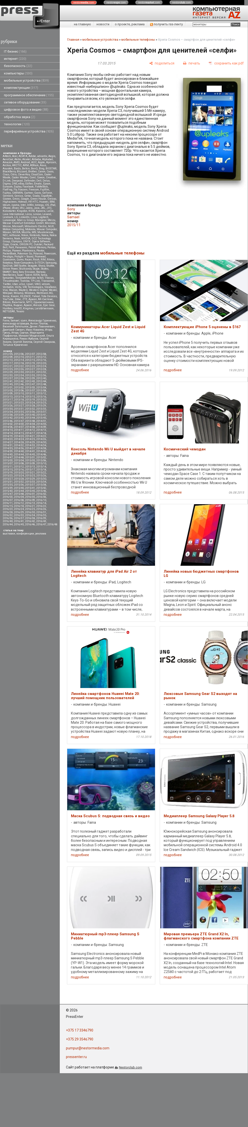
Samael (15, 320)
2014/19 (8, 436)
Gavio (37, 192)
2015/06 (41, 460)
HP (29, 201)
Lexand (46, 214)
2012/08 (41, 354)
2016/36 (8, 518)
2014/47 (8, 457)
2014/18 (41, 433)
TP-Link (35, 280)
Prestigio (8, 256)
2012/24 (41, 366)
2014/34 (41, 445)
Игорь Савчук (20, 332)
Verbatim (8, 287)
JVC (49, 208)
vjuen (24, 320)
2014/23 (8, 439)
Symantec (8, 278)
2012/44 (41, 381)
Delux (46, 180)
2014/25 (30, 439)
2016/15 (8, 506)
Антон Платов (39, 323)
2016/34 (30, 515)
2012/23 (30, 366)
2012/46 (19, 384)
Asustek (8, 168)
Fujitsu (7, 192)
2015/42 (41, 488)
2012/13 (8, 360)
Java (36, 208)
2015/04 (19, 460)
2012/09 (8, 357)
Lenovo (37, 214)
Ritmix (50, 259)
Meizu (51, 220)
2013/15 (30, 396)
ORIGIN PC (25, 244)
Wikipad (7, 293)
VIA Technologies (33, 287)
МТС (29, 302)
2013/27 (19, 405)
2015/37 (30, 484)
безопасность (18, 66)
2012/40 (41, 378)
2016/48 (52, 524)
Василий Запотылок (16, 326)
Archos (7, 165)
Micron (7, 226)
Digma (7, 183)
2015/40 (19, 488)
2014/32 (19, 445)
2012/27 (30, 369)
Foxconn (23, 189)
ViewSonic (50, 287)
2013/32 (30, 408)
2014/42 (41, 451)
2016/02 (41, 494)
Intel (23, 205)
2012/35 (30, 375)
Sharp (41, 265)
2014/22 (41, 436)
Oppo (6, 244)
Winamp (18, 293)
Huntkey (7, 308)
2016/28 (8, 512)
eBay (21, 183)
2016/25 (30, 509)
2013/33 (41, 408)
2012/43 (30, 381)
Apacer (28, 305)
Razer (28, 259)
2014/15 (19, 433)
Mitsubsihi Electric (36, 226)
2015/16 (19, 469)
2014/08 (30, 427)
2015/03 (8, 460)
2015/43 (8, 491)
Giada (36, 195)
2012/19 (30, 363)
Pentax (51, 247)
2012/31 (30, 372)
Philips (7, 250)
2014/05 (41, 424)
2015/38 (41, 484)
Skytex (44, 268)
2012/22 (19, 366)
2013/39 (19, 414)
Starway (40, 272)
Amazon (7, 162)
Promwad (40, 256)
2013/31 (19, 408)
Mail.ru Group (25, 220)
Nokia (44, 235)
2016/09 (30, 500)
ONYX (27, 241)
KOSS (32, 211)
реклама (40, 533)
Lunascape (9, 220)
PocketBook (9, 253)
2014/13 (41, 430)
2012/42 (19, 381)
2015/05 (30, 460)
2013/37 (41, 411)
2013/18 (19, 399)
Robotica (8, 262)
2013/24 (30, 402)
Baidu (17, 168)
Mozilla (26, 232)
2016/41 (19, 521)
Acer (14, 156)
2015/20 (19, 472)
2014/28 (19, 442)
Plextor (40, 250)
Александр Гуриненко (42, 320)
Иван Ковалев (35, 329)
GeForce (47, 192)
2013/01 (8, 387)
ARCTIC (17, 165)
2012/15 (30, 360)
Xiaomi (15, 296)
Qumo (20, 259)
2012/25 (8, 369)
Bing (41, 168)
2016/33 (19, 515)
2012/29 (8, 372)
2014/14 (8, 433)
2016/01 (30, 494)
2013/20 (41, 399)
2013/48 (30, 421)
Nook (17, 238)
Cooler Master (20, 177)
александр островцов (16, 323)
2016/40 (8, 521)
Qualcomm (9, 259)
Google (25, 198)
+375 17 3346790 (79, 1030)
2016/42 (30, 521)
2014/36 (19, 448)
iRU (22, 208)
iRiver (15, 208)
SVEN (36, 275)
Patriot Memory (37, 247)
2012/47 (30, 384)
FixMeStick (41, 186)
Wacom (13, 290)
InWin (30, 205)
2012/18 (19, 363)
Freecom (34, 189)
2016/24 (19, 509)
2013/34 (8, 411)
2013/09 (8, 393)
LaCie (50, 211)
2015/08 (19, 463)
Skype (36, 268)
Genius (18, 195)
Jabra (29, 208)
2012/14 (19, 360)
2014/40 (19, 451)
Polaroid (38, 253)
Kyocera (40, 211)
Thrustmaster (11, 280)
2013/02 (19, 387)
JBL (43, 208)
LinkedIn (24, 217)
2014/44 (19, 454)
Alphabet (47, 159)
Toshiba (25, 280)
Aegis (51, 156)
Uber (15, 284)
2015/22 (41, 472)
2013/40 (30, 414)
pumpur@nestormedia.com (87, 1048)
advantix (42, 156)
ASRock (34, 165)
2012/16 (41, 360)
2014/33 (30, 445)
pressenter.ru (76, 1057)
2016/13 (30, 503)
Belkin (26, 168)
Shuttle (50, 265)
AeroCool (8, 159)
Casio (50, 171)
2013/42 (8, 417)
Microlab (50, 223)
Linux (34, 217)
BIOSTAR (51, 168)
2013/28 (30, 405)
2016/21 (30, 506)
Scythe (23, 265)
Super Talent (24, 275)
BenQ (34, 168)
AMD (17, 162)
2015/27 (8, 478)
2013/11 (30, 393)
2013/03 (30, 387)
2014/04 (30, 424)
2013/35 (19, 411)
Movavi (7, 232)
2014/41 (30, 451)
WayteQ (23, 290)
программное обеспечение (29, 95)
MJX (51, 226)
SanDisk (8, 265)
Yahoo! (36, 296)
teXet (40, 278)
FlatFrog (7, 189)
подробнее (80, 370)
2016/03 (8, 497)
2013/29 (41, 405)
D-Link (7, 180)
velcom (46, 284)
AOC (34, 162)
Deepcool (17, 180)
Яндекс (18, 305)
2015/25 (30, 475)
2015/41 (30, 488)
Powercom (50, 253)
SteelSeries (9, 275)
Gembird (8, 195)
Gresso (51, 198)
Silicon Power (10, 268)
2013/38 (8, 414)
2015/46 (41, 491)
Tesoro (20, 311)
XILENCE (25, 296)
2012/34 (19, 375)
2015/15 (8, 469)
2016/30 (30, 512)
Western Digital (38, 290)
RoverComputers (23, 262)
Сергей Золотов (22, 342)
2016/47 (41, 524)
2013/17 (8, 399)
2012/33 (8, 375)
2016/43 (41, 521)
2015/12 (19, 466)
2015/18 (41, 469)
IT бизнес (15, 51)
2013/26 (8, 405)
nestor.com (83, 2)
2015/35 (8, 484)
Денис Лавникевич (42, 326)
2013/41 (41, 414)
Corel (33, 177)
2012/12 (41, 357)
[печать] (191, 63)
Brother (32, 171)
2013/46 (8, 421)
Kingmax (28, 308)
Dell (38, 180)
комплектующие (21, 88)
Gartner (28, 192)
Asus (43, 165)
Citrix (13, 174)
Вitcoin (7, 302)
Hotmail (22, 201)
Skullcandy (25, 268)
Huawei (43, 201)
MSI (34, 232)
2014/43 (8, 454)
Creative (51, 177)
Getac (27, 195)
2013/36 (30, 411)
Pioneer (16, 250)
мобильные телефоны (138, 39)
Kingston (22, 211)
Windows (30, 293)
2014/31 (8, 445)
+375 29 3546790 (79, 1039)
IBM (52, 201)
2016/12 (19, 503)
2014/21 (30, 436)
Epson (46, 183)
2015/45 (30, 491)
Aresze (37, 305)
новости (102, 24)
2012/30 (19, 372)
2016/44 (8, 524)
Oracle (14, 244)
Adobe (32, 156)
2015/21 (30, 472)
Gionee (7, 198)
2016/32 (8, 515)
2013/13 (8, 396)
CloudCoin (37, 174)
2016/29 (19, 512)
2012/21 (8, 366)
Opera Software (41, 241)
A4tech (7, 156)
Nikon (24, 235)
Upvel (29, 284)
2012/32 (41, 372)
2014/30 (41, 442)
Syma (44, 275)
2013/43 (19, 417)
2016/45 (19, 524)
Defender (29, 180)
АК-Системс (45, 299)
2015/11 (8, 466)
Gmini (16, 198)
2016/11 (8, 503)
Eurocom (8, 186)
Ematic (38, 183)
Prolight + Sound (23, 256)
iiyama (15, 205)
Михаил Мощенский (32, 335)
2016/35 (41, 515)
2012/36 (41, 375)
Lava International (13, 214)
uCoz (22, 284)
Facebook (28, 186)
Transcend (47, 280)
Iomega (39, 205)
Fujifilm (44, 189)
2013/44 (30, 417)
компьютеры (18, 73)
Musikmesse (45, 232)
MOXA (16, 232)
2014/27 (8, 442)
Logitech (43, 217)
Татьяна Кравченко (15, 344)
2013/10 (19, 393)
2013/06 (19, 390)
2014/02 (8, 424)
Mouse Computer (47, 229)
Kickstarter (9, 211)
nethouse (14, 235)
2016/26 (41, 509)
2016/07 (8, 500)
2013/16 (41, 396)
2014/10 (8, 430)
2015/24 (19, 475)
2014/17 (30, 433)
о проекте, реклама (130, 24)
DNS (14, 183)
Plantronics (28, 250)
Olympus (16, 241)
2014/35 (8, 448)
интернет (15, 59)
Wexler (53, 290)
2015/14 (41, 466)
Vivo (5, 290)
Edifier (29, 183)
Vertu (18, 287)
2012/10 (19, 357)
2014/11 (19, 430)
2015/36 (19, 484)
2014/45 (30, 454)
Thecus (49, 278)
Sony (15, 272)
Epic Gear (49, 305)
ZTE (24, 299)
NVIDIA (25, 238)
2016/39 (41, 518)
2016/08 (19, 500)
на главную (82, 24)
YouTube (8, 299)
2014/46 (41, 454)
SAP (16, 265)
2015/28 (19, 478)
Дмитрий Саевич (14, 329)
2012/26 (19, 369)
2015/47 (8, 494)
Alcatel (26, 159)
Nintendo (35, 235)
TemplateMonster (25, 278)
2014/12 (30, 430)
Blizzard (22, 171)
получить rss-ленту (166, 24)
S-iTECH (39, 262)
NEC (5, 235)
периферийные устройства (29, 131)
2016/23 (8, 509)
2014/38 (41, 448)
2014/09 (41, 427)
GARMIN (17, 192)
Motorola (30, 229)
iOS (47, 205)
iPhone (7, 208)
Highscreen (10, 201)
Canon (41, 171)
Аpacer (33, 299)
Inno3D (18, 308)
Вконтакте (18, 302)
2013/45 (41, 417)
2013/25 (41, 402)
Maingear (40, 220)
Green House (38, 198)
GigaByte (46, 195)
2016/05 (30, 497)
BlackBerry (9, 171)
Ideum (6, 205)
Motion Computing (13, 229)
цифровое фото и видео (26, 109)
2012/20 (41, 363)
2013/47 (19, 421)
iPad (52, 205)
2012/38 (19, 378)
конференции (25, 533)
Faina (6, 320)
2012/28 (41, 369)
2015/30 (41, 478)
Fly (15, 189)
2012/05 (8, 354)
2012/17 (8, 363)
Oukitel (38, 244)
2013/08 (41, 390)
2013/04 (41, 387)
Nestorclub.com (130, 1067)
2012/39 (30, 378)
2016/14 (41, 503)
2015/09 (30, 463)
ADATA (23, 156)
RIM (43, 259)
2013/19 (30, 399)
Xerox (6, 296)
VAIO (37, 284)
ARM (26, 165)
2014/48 (19, 457)
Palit (11, 247)
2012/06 (19, 354)
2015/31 (8, 481)
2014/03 (19, 424)
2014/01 (41, 421)
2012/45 (8, 384)
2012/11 (30, 357)
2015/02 (41, 457)
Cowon (41, 177)
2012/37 (8, 378)
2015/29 (30, 478)
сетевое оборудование (25, 102)
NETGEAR (9, 311)
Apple (41, 162)
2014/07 (19, 427)
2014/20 (19, 436)
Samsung (51, 262)
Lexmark (8, 217)
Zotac (18, 299)
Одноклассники (43, 302)
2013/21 (8, 402)
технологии (17, 124)
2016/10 (41, 500)
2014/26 (41, 439)
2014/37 (30, 448)
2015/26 (41, 475)
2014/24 (19, 439)
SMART (7, 272)
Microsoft (17, 226)
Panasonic (21, 247)
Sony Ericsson (27, 272)
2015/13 (30, 466)
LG (16, 217)
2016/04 (19, 497)
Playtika (7, 305)
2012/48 (41, 384)
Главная (73, 39)
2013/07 (30, 390)
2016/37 (19, 518)
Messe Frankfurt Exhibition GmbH (23, 223)
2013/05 (8, 390)
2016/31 (41, 512)
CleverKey (24, 174)
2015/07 (8, 463)
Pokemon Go (24, 253)
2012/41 (8, 381)
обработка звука (19, 117)
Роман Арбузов (29, 338)
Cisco (6, 174)
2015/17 (30, 469)
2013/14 (19, 396)
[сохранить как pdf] (226, 63)
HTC (35, 201)
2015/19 (8, 472)
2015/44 (19, 491)
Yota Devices (49, 296)
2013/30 (8, 408)
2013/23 (19, 402)
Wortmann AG (44, 293)
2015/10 (41, 463)
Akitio (17, 159)
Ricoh (36, 259)
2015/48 (19, 494)
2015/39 (8, 488)
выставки (9, 533)
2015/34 (41, 481)
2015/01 (30, 457)
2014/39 (8, 451)
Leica (28, 214)
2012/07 (30, 354)
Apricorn (51, 162)
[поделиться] (161, 63)
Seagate (32, 265)
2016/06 (41, 497)
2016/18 (19, 506)
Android (25, 162)
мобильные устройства (26, 80)
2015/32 (19, 481)
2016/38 (30, 518)
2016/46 (30, 524)
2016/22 (41, 506)
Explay (17, 186)
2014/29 (30, 442)
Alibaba (36, 159)
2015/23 (8, 475)
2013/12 (41, 393)
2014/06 (8, 427)
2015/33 (30, 481)
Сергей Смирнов (44, 342)
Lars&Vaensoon (44, 308)
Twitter (7, 284)
